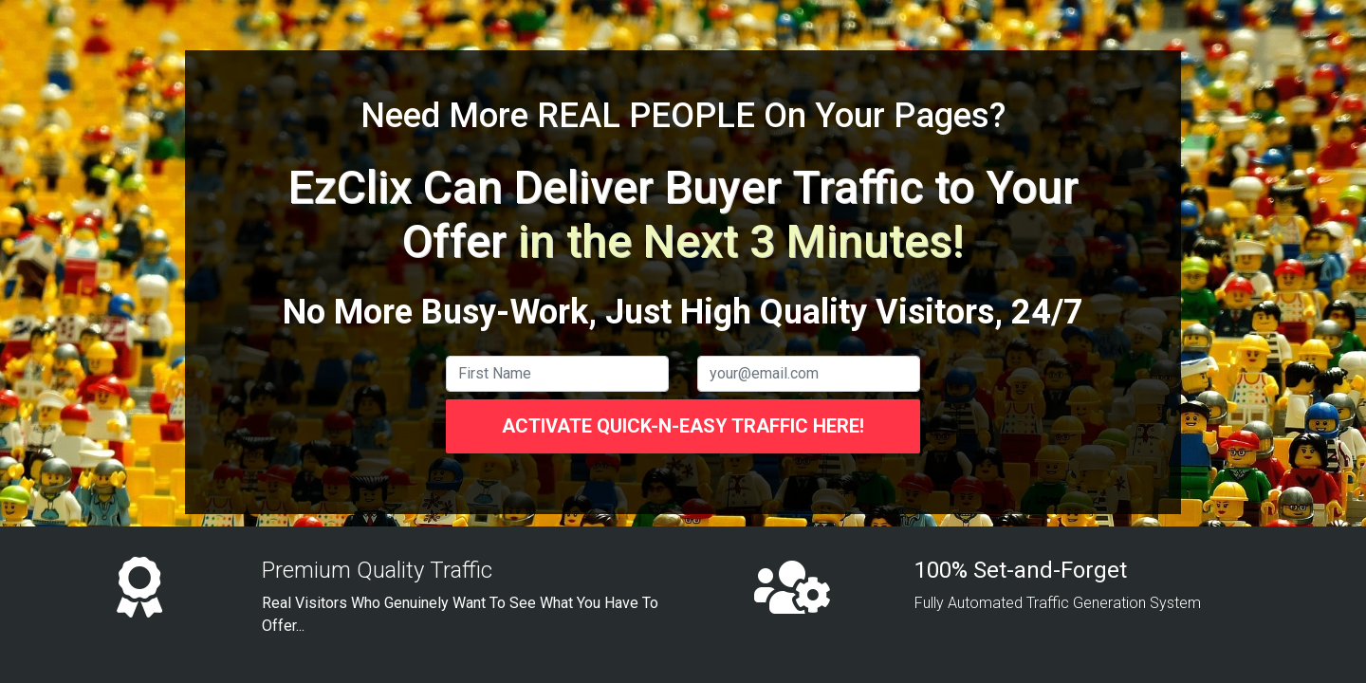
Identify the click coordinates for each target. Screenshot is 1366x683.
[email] (808, 374)
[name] (557, 374)
